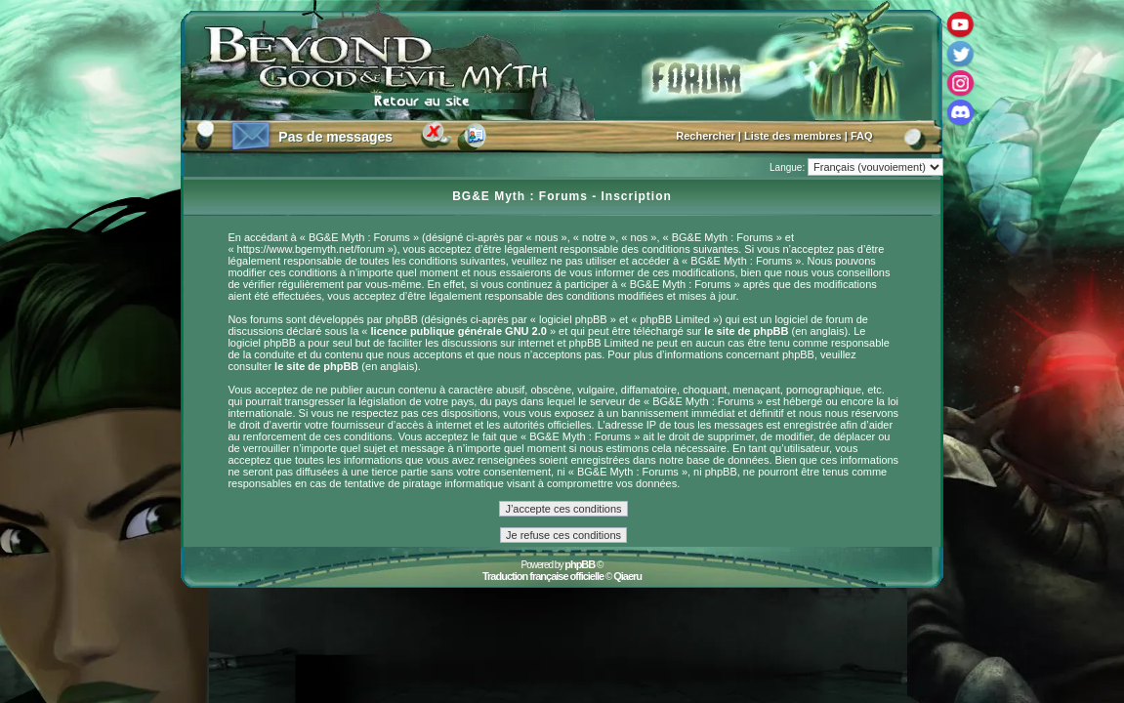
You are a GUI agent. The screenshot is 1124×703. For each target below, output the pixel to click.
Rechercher (705, 136)
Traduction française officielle (543, 576)
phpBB (579, 564)
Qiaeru (627, 576)
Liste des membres (793, 136)
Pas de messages (335, 137)
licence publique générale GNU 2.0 (459, 331)
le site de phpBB (746, 331)
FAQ (862, 136)
